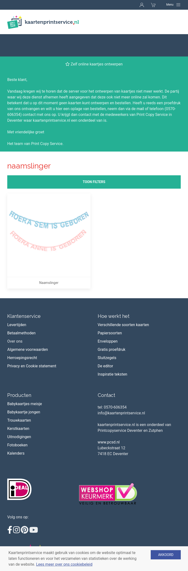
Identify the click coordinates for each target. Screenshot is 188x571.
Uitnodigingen (19, 414)
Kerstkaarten (18, 406)
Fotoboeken (17, 422)
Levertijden (16, 302)
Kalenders (15, 431)
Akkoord (165, 555)
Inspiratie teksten (112, 352)
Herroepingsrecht (22, 335)
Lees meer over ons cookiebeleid (64, 564)
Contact (106, 373)
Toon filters (94, 159)
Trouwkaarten (19, 398)
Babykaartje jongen (23, 389)
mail (140, 86)
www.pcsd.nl (109, 420)
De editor (105, 343)
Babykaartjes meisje (24, 381)
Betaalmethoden (21, 310)
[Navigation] (173, 4)
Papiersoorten (110, 310)
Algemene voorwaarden (27, 327)
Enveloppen (108, 319)
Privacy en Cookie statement (31, 343)
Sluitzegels (107, 335)
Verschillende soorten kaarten (123, 302)
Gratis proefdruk (112, 327)
